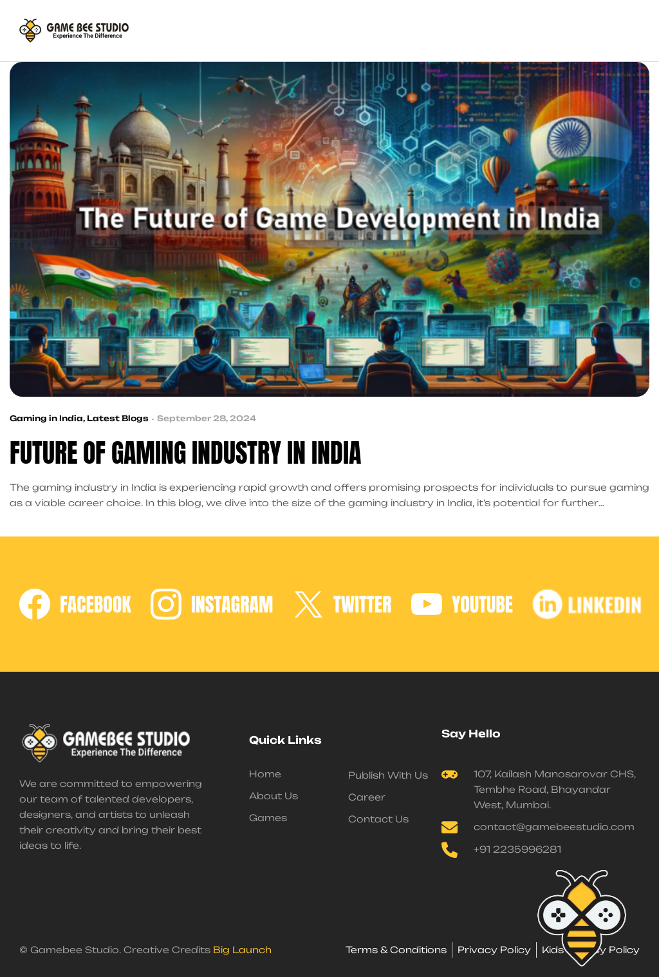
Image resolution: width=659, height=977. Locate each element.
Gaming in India (46, 418)
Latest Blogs (118, 418)
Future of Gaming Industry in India (185, 453)
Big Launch (242, 949)
